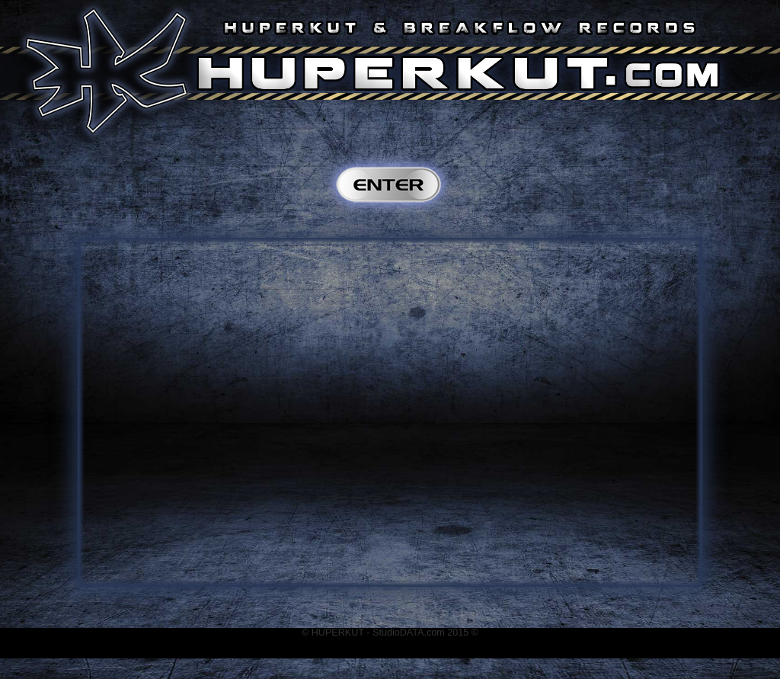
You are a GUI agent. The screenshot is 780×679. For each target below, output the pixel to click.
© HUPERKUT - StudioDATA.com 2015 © (390, 632)
